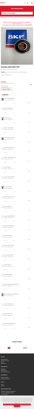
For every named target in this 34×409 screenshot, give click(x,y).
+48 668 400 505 (4, 86)
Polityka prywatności (5, 378)
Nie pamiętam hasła (5, 371)
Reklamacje (3, 363)
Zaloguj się (3, 369)
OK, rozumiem (17, 406)
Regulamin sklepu (4, 377)
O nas (2, 384)
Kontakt (2, 385)
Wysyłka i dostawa (5, 360)
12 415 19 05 (29, 25)
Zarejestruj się (4, 370)
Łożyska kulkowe (13, 72)
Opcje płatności (4, 359)
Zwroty (2, 362)
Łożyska (7, 72)
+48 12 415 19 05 (4, 85)
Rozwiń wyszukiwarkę (17, 13)
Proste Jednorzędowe (22, 72)
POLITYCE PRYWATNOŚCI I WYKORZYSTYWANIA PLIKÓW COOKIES (17, 404)
